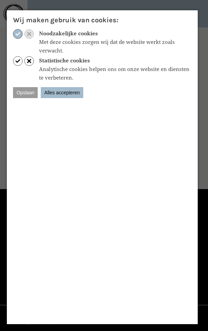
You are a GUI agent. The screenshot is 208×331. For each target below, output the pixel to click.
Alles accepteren (62, 92)
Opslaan (25, 92)
